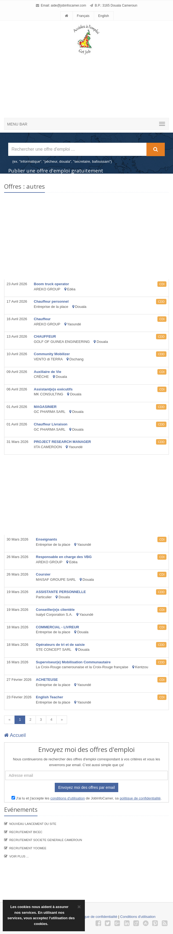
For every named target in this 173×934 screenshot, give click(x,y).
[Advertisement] (92, 76)
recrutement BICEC (25, 832)
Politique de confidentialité (96, 917)
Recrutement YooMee (27, 848)
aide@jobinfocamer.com (68, 5)
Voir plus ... (19, 856)
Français (83, 16)
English (103, 16)
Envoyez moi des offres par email (86, 787)
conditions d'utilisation (67, 798)
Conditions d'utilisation (137, 917)
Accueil (15, 735)
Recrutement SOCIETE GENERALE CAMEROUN (45, 840)
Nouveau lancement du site (32, 823)
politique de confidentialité (140, 798)
